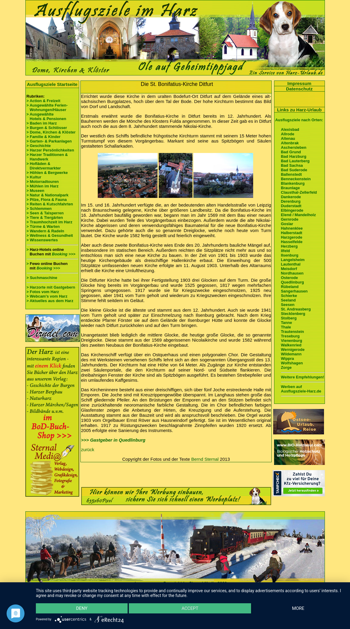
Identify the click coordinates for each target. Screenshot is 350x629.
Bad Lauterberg (295, 161)
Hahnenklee (292, 228)
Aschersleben (293, 147)
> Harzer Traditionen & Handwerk (47, 156)
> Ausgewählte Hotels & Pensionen (46, 116)
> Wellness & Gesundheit (50, 235)
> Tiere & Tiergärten (45, 217)
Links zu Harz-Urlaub (299, 109)
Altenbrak (290, 143)
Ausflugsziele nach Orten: (299, 120)
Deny (82, 608)
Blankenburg (293, 183)
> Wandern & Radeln (45, 231)
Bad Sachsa (292, 165)
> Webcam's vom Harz (47, 296)
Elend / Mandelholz (298, 215)
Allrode (287, 134)
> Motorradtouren (43, 181)
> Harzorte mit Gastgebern (51, 287)
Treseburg (290, 336)
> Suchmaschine (42, 277)
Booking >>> (63, 254)
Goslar (287, 224)
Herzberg (289, 246)
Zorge (286, 367)
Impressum (299, 83)
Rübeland (290, 286)
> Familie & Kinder (44, 136)
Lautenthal (291, 264)
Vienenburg (291, 340)
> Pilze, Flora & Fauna (47, 199)
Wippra (287, 358)
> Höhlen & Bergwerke (47, 172)
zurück (87, 449)
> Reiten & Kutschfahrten (50, 204)
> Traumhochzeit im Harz (50, 222)
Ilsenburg (290, 255)
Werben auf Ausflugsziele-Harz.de (301, 388)
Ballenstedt (291, 174)
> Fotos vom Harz (43, 292)
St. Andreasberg (296, 309)
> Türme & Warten (43, 226)
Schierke (289, 295)
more (298, 608)
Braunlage (290, 188)
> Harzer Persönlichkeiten (50, 150)
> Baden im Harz (42, 123)
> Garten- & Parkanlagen (49, 141)
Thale (286, 327)
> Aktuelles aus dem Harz (50, 300)
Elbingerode (292, 210)
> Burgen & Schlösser (47, 127)
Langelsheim (293, 259)
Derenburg (291, 201)
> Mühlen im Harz (43, 186)
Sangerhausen (294, 291)
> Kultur (34, 177)
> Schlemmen (39, 208)
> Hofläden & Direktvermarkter (44, 165)
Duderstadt (291, 206)
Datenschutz (299, 88)
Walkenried (291, 345)
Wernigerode (293, 349)
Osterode (289, 277)
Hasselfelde (291, 242)
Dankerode (291, 197)
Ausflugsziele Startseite (52, 84)
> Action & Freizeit (43, 100)
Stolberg (289, 318)
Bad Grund (291, 152)
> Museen (36, 190)
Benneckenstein (296, 179)
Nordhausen (292, 273)
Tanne (286, 322)
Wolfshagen (292, 363)
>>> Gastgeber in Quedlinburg (113, 439)
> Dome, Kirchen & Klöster (51, 132)
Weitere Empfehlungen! (302, 377)
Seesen (288, 304)
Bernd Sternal (205, 459)
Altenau (288, 138)
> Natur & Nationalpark (48, 195)
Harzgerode (291, 237)
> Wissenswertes (42, 240)
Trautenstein (292, 331)
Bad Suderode (294, 170)
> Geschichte (39, 145)
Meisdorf (289, 268)
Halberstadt (291, 233)
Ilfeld (285, 250)
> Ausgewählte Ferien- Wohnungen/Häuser (48, 107)
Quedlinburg (292, 282)
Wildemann (291, 354)
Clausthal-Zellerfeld (299, 192)
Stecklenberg (293, 313)
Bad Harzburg (293, 156)
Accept (189, 608)
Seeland (288, 300)
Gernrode (290, 219)
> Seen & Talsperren (45, 213)
